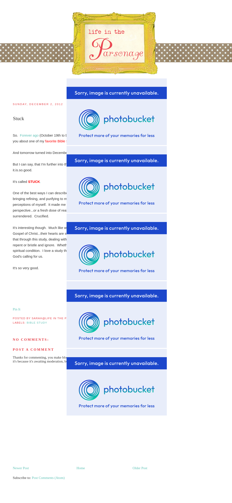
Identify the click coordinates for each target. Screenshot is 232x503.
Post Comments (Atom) (48, 478)
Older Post (140, 468)
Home (81, 468)
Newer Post (21, 468)
